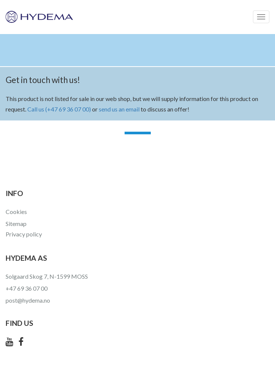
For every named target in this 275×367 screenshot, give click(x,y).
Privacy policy (24, 234)
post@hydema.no (28, 300)
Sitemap (16, 223)
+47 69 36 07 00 (27, 288)
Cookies (16, 211)
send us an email (119, 109)
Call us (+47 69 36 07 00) (59, 109)
